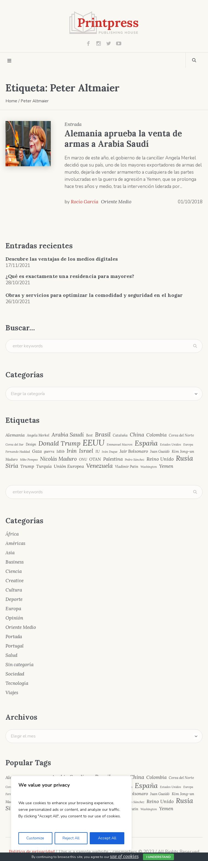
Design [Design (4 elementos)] (31, 444)
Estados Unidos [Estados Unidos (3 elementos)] (170, 444)
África (12, 534)
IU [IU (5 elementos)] (97, 451)
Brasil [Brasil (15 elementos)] (103, 435)
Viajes (11, 693)
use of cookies (124, 856)
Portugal (14, 646)
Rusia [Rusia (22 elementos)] (184, 458)
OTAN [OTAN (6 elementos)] (95, 459)
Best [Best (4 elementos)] (89, 435)
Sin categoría (19, 665)
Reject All (71, 838)
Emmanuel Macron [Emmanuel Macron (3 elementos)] (120, 444)
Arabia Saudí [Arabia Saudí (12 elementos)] (68, 434)
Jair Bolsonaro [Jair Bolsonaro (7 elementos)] (134, 451)
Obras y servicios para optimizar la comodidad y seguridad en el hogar (94, 295)
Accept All (107, 838)
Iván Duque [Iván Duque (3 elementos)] (109, 451)
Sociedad (14, 674)
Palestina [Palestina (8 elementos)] (113, 459)
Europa (13, 609)
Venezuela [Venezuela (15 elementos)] (99, 466)
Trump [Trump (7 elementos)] (27, 466)
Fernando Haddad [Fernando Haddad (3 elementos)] (17, 451)
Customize (35, 838)
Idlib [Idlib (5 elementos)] (60, 451)
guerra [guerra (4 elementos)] (49, 451)
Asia (10, 553)
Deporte (14, 599)
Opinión (14, 618)
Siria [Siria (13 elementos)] (11, 466)
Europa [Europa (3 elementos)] (188, 444)
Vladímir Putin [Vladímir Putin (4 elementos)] (126, 466)
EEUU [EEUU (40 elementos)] (94, 443)
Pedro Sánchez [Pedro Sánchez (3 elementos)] (134, 459)
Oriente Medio (116, 202)
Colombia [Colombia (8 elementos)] (156, 435)
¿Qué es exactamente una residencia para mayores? (69, 276)
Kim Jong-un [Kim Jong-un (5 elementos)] (183, 451)
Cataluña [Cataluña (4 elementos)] (120, 435)
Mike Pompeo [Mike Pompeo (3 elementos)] (29, 459)
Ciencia (13, 571)
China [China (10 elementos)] (137, 434)
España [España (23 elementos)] (146, 443)
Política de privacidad (32, 852)
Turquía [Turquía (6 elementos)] (44, 466)
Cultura (13, 590)
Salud (11, 655)
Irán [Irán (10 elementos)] (72, 451)
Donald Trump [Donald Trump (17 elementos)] (59, 443)
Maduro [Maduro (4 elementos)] (11, 459)
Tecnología (16, 683)
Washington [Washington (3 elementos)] (148, 466)
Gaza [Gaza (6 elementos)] (37, 451)
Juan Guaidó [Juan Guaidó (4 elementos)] (160, 451)
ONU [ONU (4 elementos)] (83, 459)
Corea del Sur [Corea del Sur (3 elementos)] (14, 444)
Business (14, 562)
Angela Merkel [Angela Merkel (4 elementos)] (38, 435)
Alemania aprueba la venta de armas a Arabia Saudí (123, 138)
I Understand (158, 857)
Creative (14, 581)
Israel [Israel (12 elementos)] (86, 451)
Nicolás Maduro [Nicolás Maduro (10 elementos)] (58, 459)
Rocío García (84, 202)
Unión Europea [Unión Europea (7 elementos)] (69, 466)
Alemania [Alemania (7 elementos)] (15, 435)
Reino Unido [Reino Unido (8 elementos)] (160, 459)
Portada (13, 637)
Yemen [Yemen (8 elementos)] (166, 466)
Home (11, 101)
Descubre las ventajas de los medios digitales (61, 259)
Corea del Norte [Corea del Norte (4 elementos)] (181, 435)
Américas (15, 543)
